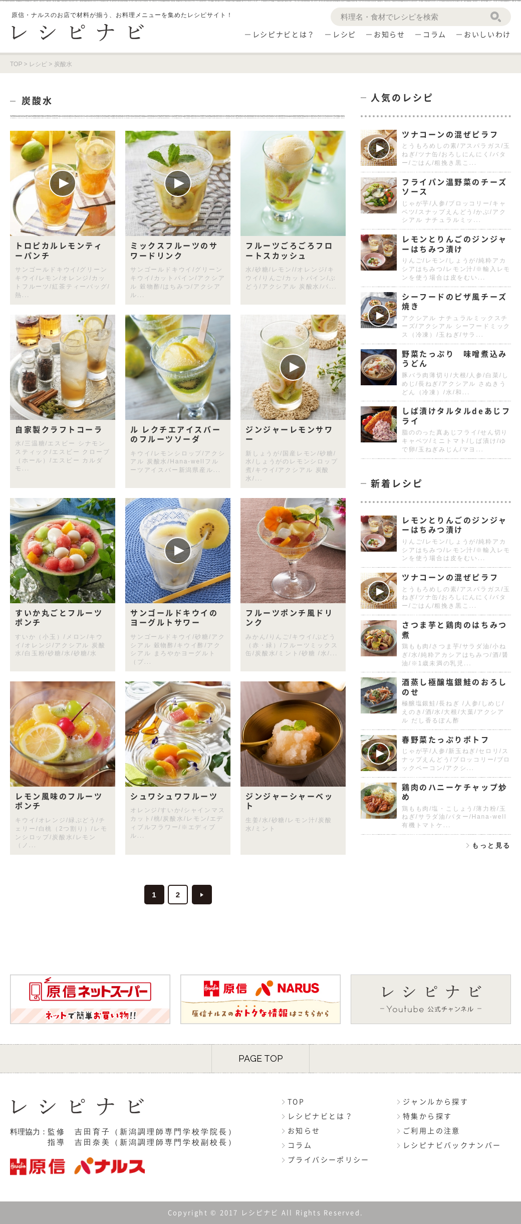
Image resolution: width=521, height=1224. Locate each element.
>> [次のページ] (202, 894)
